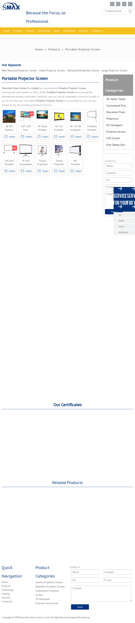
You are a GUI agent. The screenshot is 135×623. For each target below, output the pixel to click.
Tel (119, 214)
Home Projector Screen (52, 70)
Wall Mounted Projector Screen (19, 70)
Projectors (112, 118)
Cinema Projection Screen (49, 582)
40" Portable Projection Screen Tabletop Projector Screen (75, 162)
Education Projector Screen (119, 112)
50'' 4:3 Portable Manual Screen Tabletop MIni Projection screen (59, 128)
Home (5, 582)
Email (121, 220)
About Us (6, 597)
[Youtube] (130, 4)
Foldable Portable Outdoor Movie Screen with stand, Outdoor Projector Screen (92, 128)
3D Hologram (114, 125)
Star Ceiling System (117, 144)
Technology (8, 589)
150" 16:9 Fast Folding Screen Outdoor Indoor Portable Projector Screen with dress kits (26, 128)
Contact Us (7, 601)
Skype (121, 226)
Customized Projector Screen (119, 105)
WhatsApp (123, 232)
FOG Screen (113, 138)
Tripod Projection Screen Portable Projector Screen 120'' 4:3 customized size (42, 162)
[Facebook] (112, 4)
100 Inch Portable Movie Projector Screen (9, 162)
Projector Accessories (118, 131)
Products (6, 586)
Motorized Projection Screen (83, 70)
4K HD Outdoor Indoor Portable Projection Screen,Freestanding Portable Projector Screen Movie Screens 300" (9, 128)
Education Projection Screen (50, 586)
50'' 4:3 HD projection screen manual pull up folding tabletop (75, 128)
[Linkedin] (118, 4)
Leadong (85, 617)
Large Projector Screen (114, 70)
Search (130, 11)
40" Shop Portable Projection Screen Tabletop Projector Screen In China (42, 128)
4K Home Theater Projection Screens (119, 99)
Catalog (6, 593)
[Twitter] (124, 4)
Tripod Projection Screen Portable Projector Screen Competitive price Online (59, 162)
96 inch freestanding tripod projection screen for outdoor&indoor (25, 162)
